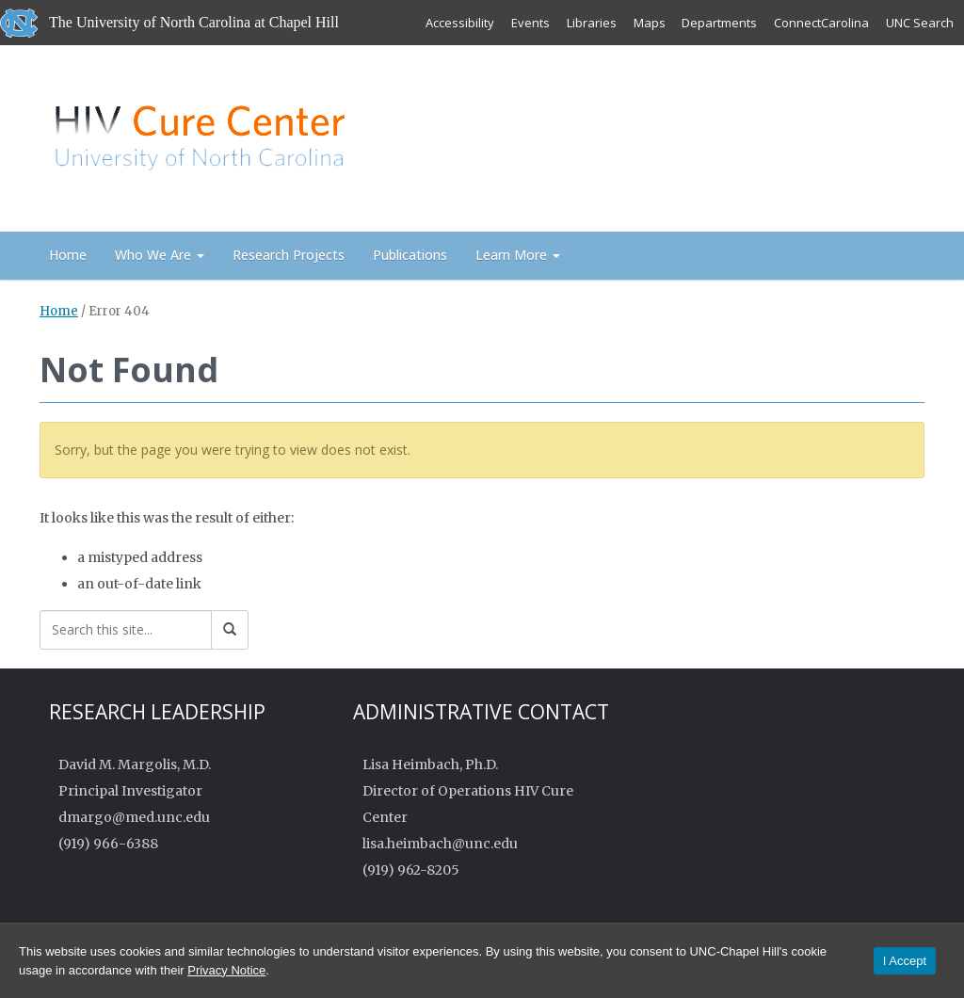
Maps (649, 22)
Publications (410, 255)
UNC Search (920, 22)
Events (529, 22)
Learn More (517, 255)
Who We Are (159, 255)
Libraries (591, 22)
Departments (719, 22)
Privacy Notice (226, 970)
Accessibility (459, 22)
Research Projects (289, 255)
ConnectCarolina (821, 22)
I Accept (904, 961)
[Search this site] (126, 630)
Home (68, 255)
